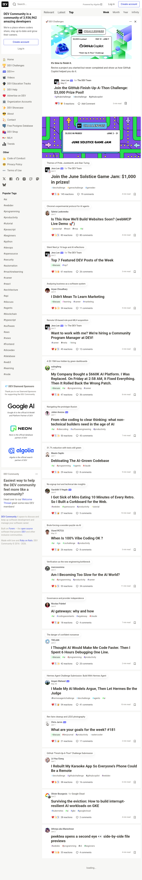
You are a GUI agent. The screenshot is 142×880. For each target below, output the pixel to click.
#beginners (10, 235)
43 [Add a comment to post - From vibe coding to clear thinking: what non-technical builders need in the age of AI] (84, 436)
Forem (12, 528)
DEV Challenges (13, 65)
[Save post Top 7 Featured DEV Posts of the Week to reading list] (135, 272)
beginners (89, 846)
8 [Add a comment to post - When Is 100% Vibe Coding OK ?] (83, 549)
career (77, 301)
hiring (72, 342)
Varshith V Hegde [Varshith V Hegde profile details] (61, 489)
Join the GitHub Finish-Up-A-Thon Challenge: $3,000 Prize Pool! (91, 90)
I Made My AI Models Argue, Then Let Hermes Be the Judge (94, 691)
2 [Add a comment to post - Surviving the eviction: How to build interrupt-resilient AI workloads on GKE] (83, 817)
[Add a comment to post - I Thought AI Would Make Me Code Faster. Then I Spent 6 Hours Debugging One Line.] (62, 663)
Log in (111, 4)
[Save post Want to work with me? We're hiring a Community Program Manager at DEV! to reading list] (135, 349)
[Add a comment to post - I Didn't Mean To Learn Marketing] (62, 308)
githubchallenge (63, 96)
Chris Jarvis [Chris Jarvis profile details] (58, 722)
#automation (10, 265)
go (58, 543)
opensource (68, 506)
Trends (8, 144)
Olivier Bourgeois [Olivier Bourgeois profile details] (59, 794)
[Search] (14, 4)
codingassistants (65, 616)
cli (80, 846)
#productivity (11, 217)
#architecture (11, 289)
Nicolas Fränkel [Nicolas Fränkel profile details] (58, 603)
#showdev (9, 350)
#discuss (8, 301)
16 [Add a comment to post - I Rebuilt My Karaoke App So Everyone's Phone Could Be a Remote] (84, 782)
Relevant (49, 12)
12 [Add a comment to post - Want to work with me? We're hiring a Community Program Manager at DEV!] (84, 349)
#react (7, 283)
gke (73, 810)
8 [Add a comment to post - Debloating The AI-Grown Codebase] (83, 472)
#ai (5, 199)
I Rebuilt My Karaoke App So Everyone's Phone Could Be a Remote (94, 768)
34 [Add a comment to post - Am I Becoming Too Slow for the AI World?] (84, 586)
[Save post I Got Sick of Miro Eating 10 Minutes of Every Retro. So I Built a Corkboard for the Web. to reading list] (135, 513)
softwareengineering (81, 429)
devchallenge (80, 96)
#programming (12, 211)
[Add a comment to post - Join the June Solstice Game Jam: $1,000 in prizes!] (63, 194)
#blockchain (10, 314)
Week (106, 12)
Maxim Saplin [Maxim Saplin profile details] (57, 453)
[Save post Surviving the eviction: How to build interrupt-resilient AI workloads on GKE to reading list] (135, 817)
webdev (56, 506)
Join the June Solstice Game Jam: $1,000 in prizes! (93, 179)
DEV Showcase (12, 108)
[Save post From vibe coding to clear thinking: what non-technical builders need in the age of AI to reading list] (135, 436)
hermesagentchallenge (63, 698)
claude (86, 465)
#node (7, 374)
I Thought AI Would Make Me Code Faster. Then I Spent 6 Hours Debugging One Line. (90, 650)
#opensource (11, 253)
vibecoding (62, 429)
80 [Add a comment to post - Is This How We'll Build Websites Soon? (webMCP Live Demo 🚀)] (84, 235)
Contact (9, 120)
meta (64, 342)
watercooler (96, 734)
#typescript (10, 320)
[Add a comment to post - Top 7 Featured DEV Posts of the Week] (62, 271)
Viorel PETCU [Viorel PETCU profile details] (57, 530)
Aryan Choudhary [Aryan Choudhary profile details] (59, 289)
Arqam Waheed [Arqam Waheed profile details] (60, 681)
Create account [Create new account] (21, 42)
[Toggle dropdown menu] (36, 474)
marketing (88, 301)
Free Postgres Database (17, 126)
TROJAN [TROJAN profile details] (55, 640)
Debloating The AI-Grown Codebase (80, 461)
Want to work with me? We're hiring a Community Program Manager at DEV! (91, 335)
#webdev (8, 205)
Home (8, 59)
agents (77, 465)
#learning (9, 368)
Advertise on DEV (14, 96)
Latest (61, 12)
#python (8, 241)
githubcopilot (96, 96)
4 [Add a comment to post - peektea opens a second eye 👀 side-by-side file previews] (83, 852)
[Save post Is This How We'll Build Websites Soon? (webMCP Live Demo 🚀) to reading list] (135, 235)
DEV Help (9, 90)
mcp (75, 228)
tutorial (95, 506)
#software (9, 326)
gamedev (90, 187)
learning (66, 301)
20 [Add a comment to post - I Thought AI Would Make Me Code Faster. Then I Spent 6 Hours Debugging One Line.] (84, 663)
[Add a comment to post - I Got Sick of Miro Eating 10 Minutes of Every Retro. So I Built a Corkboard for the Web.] (62, 513)
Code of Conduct (13, 158)
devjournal (67, 734)
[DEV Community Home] (5, 4)
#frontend (9, 344)
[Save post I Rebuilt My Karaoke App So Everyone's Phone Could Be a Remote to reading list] (135, 782)
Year (125, 12)
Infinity (135, 12)
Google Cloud (78, 794)
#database (9, 356)
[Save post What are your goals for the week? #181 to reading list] (135, 741)
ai (81, 228)
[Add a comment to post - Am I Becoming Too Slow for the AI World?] (62, 586)
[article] (91, 157)
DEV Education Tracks (16, 83)
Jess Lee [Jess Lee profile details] (67, 80)
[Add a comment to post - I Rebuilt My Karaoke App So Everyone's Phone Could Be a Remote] (62, 782)
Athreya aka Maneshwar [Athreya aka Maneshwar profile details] (62, 829)
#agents (8, 307)
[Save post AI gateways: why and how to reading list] (135, 623)
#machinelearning (13, 271)
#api (6, 295)
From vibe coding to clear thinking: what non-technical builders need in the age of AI (88, 422)
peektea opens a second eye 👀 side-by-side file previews (90, 838)
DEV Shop (10, 132)
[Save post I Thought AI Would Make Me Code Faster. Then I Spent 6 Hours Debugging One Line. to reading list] (135, 664)
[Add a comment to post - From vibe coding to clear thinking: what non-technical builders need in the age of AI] (62, 435)
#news (7, 338)
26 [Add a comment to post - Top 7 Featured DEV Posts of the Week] (84, 271)
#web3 (7, 362)
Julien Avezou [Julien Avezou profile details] (59, 412)
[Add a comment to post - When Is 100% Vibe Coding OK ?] (62, 549)
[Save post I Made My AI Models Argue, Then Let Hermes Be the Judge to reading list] (135, 705)
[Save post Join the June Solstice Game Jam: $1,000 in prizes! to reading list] (135, 194)
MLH (7, 138)
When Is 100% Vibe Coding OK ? (77, 538)
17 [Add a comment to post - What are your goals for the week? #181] (84, 741)
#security (9, 259)
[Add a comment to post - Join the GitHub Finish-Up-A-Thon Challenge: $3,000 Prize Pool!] (64, 103)
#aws (7, 332)
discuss (56, 265)
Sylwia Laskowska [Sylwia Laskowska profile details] (59, 211)
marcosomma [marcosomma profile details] (57, 567)
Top (71, 12)
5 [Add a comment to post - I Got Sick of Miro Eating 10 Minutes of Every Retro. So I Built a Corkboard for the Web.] (83, 513)
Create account (129, 4)
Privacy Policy (12, 164)
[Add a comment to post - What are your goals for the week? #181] (62, 741)
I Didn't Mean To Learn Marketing (78, 297)
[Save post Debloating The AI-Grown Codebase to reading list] (135, 472)
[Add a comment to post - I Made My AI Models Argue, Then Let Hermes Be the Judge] (62, 704)
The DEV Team (84, 80)
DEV (24, 532)
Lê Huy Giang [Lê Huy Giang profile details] (57, 758)
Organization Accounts (17, 102)
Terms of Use (12, 170)
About (8, 114)
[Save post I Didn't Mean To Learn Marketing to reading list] (135, 308)
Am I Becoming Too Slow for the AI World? (85, 575)
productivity (99, 429)
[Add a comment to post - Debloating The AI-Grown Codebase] (62, 472)
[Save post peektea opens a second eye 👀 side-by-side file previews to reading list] (135, 852)
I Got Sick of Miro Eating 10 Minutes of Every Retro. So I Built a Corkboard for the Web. (93, 499)
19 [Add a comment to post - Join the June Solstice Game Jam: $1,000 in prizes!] (85, 194)
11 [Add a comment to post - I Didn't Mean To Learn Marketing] (84, 308)
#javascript (10, 229)
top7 (65, 265)
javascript (57, 228)
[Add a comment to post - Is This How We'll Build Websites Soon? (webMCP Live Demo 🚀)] (62, 235)
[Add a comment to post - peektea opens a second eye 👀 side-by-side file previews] (62, 852)
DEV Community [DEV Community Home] (9, 516)
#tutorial (8, 223)
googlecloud (84, 810)
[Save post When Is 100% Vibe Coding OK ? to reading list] (135, 550)
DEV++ (8, 71)
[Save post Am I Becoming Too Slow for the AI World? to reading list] (135, 586)
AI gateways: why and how (72, 611)
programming (75, 388)
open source (27, 528)
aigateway (81, 616)
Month (116, 12)
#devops (8, 247)
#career (8, 277)
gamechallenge (75, 187)
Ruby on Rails (26, 540)
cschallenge (69, 543)
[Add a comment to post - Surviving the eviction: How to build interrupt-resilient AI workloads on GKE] (62, 817)
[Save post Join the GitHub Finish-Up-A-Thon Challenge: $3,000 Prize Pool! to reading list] (126, 103)
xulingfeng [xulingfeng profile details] (56, 366)
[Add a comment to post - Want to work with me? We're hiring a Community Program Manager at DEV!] (62, 349)
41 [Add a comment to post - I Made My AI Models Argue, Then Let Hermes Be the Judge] (84, 704)
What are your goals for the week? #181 (83, 730)
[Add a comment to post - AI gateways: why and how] (62, 622)
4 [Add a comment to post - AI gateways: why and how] (83, 622)
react (67, 228)
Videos (8, 77)
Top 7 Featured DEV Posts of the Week (82, 260)
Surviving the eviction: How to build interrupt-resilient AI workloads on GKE (88, 803)
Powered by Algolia (92, 4)
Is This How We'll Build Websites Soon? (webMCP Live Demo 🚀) (91, 221)
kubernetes (57, 810)
